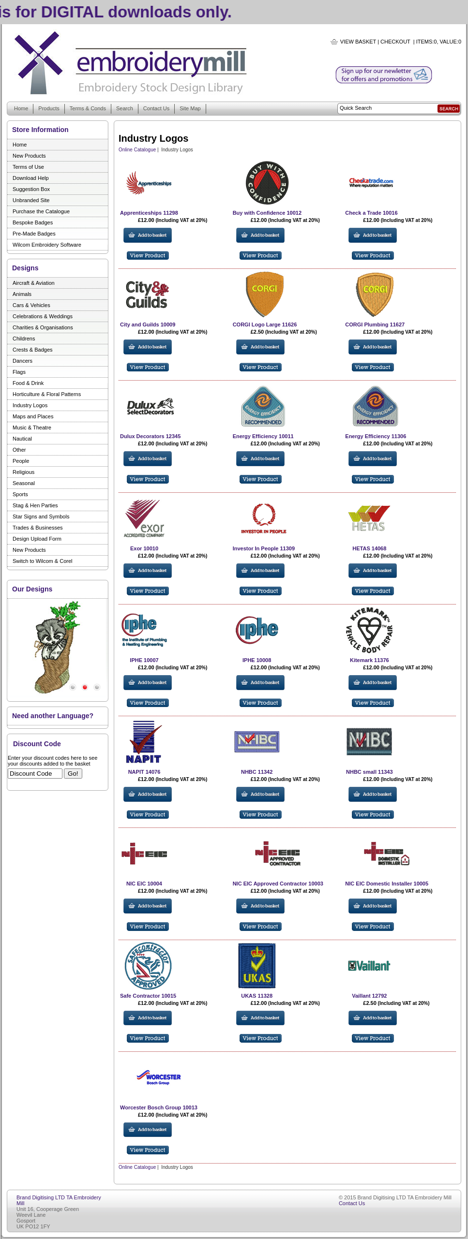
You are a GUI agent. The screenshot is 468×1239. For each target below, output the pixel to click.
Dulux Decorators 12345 (150, 436)
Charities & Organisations (43, 327)
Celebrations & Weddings (43, 316)
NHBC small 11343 (369, 772)
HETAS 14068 (369, 548)
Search (124, 108)
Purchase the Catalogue (41, 211)
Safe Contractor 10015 (148, 996)
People (21, 461)
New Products (29, 156)
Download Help (31, 178)
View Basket (358, 41)
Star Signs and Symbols (41, 516)
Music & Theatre (32, 427)
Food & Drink (28, 383)
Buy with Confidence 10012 (267, 213)
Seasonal (24, 483)
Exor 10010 (144, 548)
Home (21, 108)
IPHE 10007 (144, 660)
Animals (22, 294)
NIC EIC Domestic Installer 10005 (386, 883)
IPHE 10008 (256, 660)
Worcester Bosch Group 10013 (158, 1107)
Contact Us (156, 108)
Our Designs (32, 589)
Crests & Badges (33, 350)
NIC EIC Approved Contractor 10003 (278, 883)
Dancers (22, 361)
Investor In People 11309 (264, 548)
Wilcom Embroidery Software (47, 245)
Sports (20, 494)
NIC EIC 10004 (144, 883)
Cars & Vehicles (31, 305)
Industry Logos (30, 405)
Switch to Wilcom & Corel (42, 561)
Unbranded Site (31, 200)
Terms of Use (28, 167)
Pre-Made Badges (34, 233)
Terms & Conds (88, 108)
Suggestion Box (31, 189)
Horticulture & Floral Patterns (47, 394)
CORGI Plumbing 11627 (375, 324)
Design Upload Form (37, 539)
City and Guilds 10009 (147, 324)
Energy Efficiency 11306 (375, 436)
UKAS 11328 (256, 996)
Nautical (22, 439)
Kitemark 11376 (369, 660)
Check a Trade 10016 (371, 213)
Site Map (190, 108)
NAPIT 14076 (144, 772)
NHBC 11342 (256, 772)
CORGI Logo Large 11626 (265, 324)
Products (48, 108)
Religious (23, 472)
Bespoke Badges (33, 222)
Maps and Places (33, 416)
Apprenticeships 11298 (149, 213)
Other (19, 450)
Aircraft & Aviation (34, 283)
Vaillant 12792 (369, 996)
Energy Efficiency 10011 (263, 436)
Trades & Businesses (38, 528)
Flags (19, 372)
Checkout (395, 41)
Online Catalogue (137, 149)
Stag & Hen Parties (35, 505)
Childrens (24, 338)
